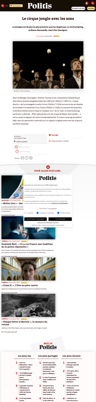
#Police (66, 333)
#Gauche (66, 335)
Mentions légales (21, 389)
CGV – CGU (48, 389)
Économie (19, 335)
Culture (3, 341)
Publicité (76, 389)
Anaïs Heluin (40, 36)
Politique (3, 333)
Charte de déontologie (35, 389)
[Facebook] (27, 396)
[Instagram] (44, 396)
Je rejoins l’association (38, 337)
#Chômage (67, 339)
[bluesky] (33, 396)
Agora (2, 331)
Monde (18, 331)
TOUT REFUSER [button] (60, 219)
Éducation (19, 337)
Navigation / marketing (45, 213)
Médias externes (63, 213)
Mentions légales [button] (60, 225)
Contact (10, 389)
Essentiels (28, 213)
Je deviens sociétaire (38, 333)
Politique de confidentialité (62, 389)
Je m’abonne (35, 335)
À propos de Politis (37, 339)
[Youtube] (38, 396)
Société (3, 337)
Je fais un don (36, 331)
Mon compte (35, 341)
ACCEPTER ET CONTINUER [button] (35, 219)
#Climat (66, 331)
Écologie (3, 335)
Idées (2, 339)
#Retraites (67, 337)
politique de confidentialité (59, 203)
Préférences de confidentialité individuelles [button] (48, 222)
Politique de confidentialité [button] (48, 225)
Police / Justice (20, 341)
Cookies (83, 389)
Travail (18, 333)
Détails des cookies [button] (36, 225)
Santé (17, 339)
